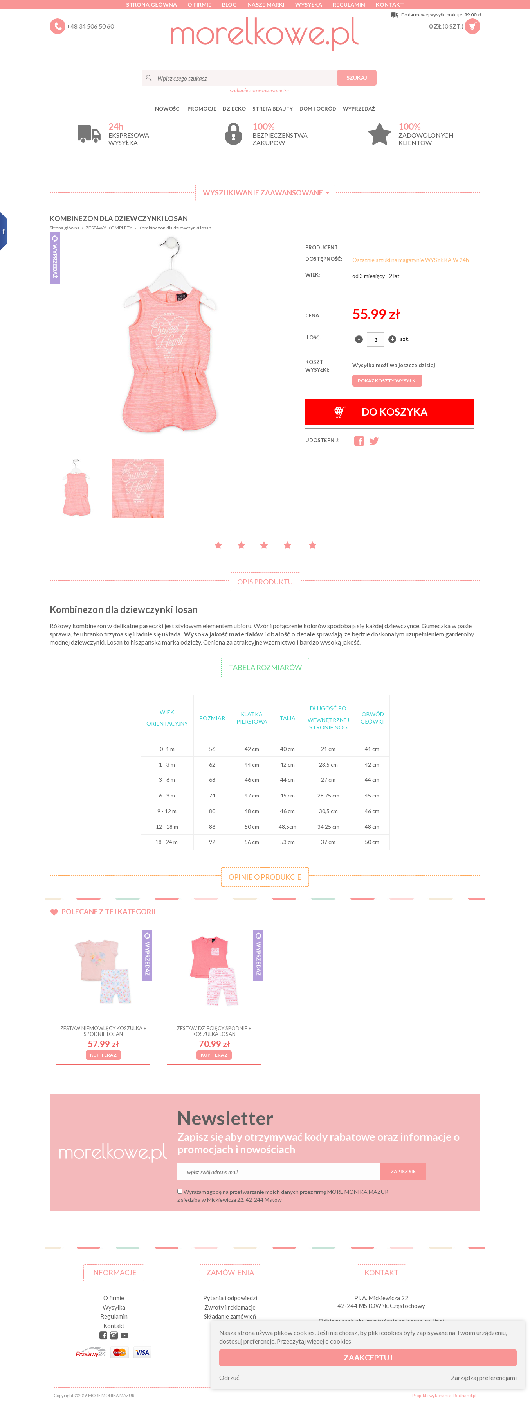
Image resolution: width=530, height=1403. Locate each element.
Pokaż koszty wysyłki (387, 380)
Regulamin (349, 4)
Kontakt (390, 4)
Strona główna (151, 4)
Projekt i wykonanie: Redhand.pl (444, 1395)
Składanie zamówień (230, 1316)
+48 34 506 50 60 (90, 26)
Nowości (168, 109)
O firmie (199, 4)
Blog (229, 4)
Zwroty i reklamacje (230, 1307)
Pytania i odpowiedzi (230, 1297)
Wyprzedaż (359, 109)
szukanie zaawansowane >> (259, 90)
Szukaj (356, 77)
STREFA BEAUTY (272, 109)
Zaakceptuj (368, 1357)
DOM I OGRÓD (317, 109)
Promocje (201, 109)
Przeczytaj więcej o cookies (314, 1341)
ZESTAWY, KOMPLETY (109, 228)
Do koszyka (381, 411)
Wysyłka (308, 4)
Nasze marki (266, 4)
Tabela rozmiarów (265, 667)
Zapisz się (403, 1171)
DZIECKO (234, 109)
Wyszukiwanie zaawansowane (263, 192)
